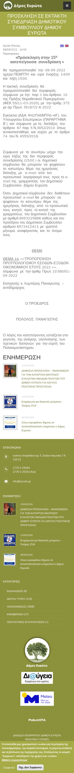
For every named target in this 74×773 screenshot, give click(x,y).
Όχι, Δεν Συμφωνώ (30, 767)
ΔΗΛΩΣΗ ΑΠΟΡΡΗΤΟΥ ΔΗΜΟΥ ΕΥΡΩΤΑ (37, 735)
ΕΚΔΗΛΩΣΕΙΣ (15, 591)
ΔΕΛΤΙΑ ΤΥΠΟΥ (16, 598)
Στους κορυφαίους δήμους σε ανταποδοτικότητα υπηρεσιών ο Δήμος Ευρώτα (43, 426)
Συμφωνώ (9, 767)
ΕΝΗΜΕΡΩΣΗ (15, 614)
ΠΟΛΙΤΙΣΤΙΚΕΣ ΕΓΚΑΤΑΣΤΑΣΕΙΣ (26, 622)
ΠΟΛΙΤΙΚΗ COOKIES (37, 739)
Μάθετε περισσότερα (14, 760)
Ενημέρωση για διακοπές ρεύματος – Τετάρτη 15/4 (41, 542)
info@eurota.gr (22, 481)
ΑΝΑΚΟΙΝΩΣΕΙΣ (16, 606)
